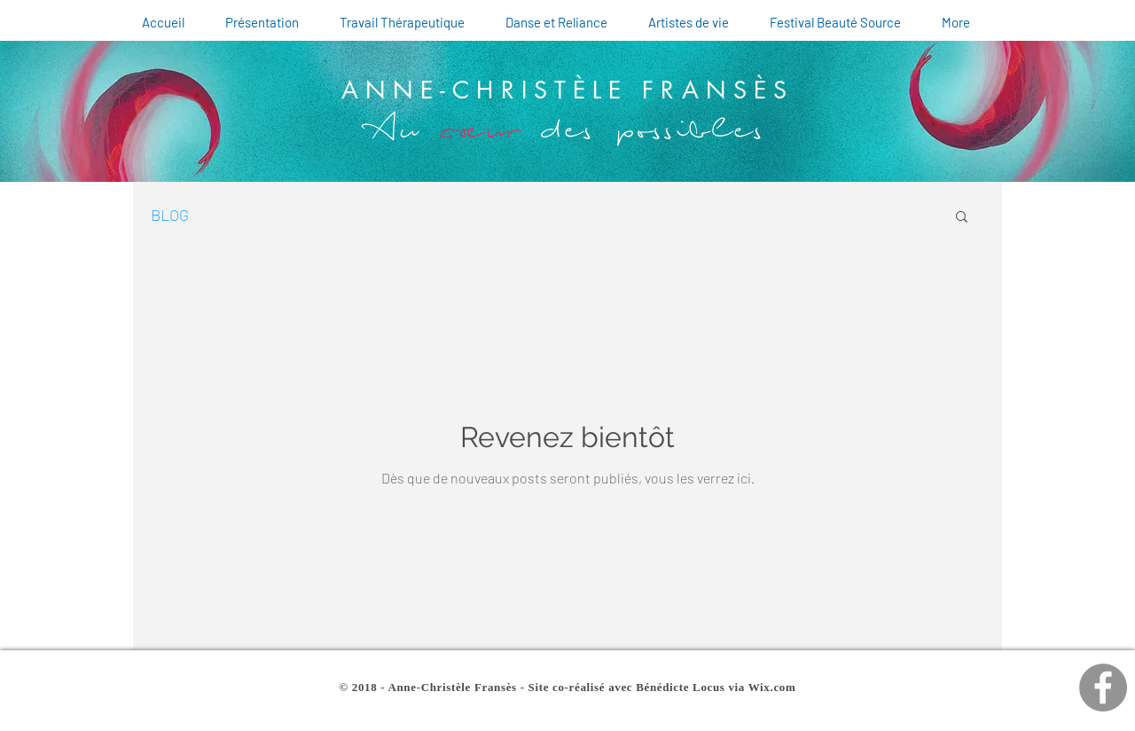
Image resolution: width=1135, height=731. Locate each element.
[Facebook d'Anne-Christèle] (1103, 687)
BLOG (170, 214)
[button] (961, 217)
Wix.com (772, 687)
